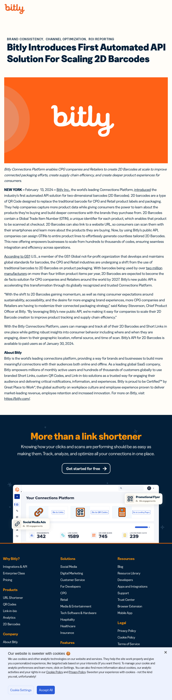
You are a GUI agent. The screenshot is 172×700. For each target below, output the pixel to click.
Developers (125, 580)
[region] (86, 673)
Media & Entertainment (75, 607)
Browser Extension (130, 607)
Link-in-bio (10, 611)
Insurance (67, 633)
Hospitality (67, 620)
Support (123, 594)
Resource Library (129, 574)
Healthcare (67, 627)
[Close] (165, 652)
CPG (63, 594)
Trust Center (126, 600)
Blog (120, 567)
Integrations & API (15, 567)
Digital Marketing (71, 574)
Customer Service (72, 580)
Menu (163, 9)
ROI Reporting (101, 39)
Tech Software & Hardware (78, 613)
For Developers (70, 587)
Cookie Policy (126, 638)
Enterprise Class (14, 574)
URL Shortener (13, 598)
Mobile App (125, 613)
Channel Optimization (66, 39)
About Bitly (10, 642)
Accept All (46, 690)
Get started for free (83, 468)
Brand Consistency (25, 39)
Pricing (7, 580)
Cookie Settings (20, 690)
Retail (64, 600)
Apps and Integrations (132, 587)
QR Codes (9, 605)
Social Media (68, 567)
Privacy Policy (127, 631)
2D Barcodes (11, 625)
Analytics (9, 618)
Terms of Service (129, 645)
